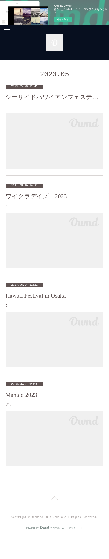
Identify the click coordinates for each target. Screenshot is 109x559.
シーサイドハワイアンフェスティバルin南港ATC (55, 97)
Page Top (54, 521)
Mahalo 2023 (21, 412)
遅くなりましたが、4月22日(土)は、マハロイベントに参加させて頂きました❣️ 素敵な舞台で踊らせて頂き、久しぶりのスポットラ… (54, 425)
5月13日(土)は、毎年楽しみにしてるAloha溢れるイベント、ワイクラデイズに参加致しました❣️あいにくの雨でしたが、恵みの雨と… (54, 215)
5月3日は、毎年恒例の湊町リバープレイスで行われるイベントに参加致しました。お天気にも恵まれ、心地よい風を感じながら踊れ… (54, 320)
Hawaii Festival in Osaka (36, 307)
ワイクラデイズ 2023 (36, 202)
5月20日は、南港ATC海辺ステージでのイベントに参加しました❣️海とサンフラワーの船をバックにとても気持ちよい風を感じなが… (54, 110)
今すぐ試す (63, 19)
